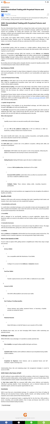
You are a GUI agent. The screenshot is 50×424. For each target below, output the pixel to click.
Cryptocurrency (5, 7)
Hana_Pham (7, 14)
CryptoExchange (6, 405)
